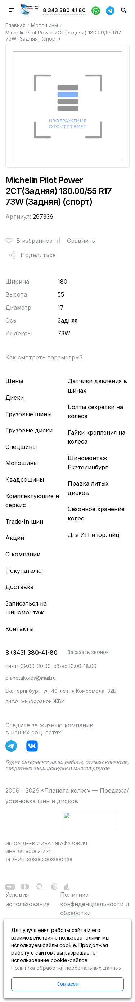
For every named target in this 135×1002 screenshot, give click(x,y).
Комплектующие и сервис (32, 500)
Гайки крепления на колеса (96, 437)
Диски (14, 397)
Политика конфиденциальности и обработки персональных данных (94, 908)
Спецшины (21, 446)
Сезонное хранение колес (96, 513)
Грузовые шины (28, 414)
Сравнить (74, 240)
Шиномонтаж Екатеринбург (88, 462)
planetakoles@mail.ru (30, 678)
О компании (22, 554)
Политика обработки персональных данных (66, 968)
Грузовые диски (29, 430)
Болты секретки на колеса (95, 411)
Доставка (19, 586)
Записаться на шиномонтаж (26, 608)
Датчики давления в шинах (97, 385)
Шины (14, 381)
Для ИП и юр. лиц (94, 534)
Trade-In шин (24, 521)
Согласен (67, 984)
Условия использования (27, 899)
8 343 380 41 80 (64, 10)
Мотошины (44, 25)
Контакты (19, 628)
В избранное (29, 240)
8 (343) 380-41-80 (31, 652)
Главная (15, 25)
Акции (14, 537)
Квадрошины (24, 479)
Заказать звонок (88, 652)
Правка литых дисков (88, 488)
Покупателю (23, 570)
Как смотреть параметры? (44, 357)
